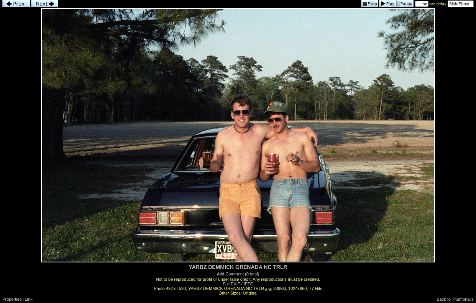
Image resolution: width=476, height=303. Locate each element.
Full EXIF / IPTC (238, 284)
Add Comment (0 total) (238, 274)
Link (29, 299)
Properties (11, 299)
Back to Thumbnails (455, 299)
